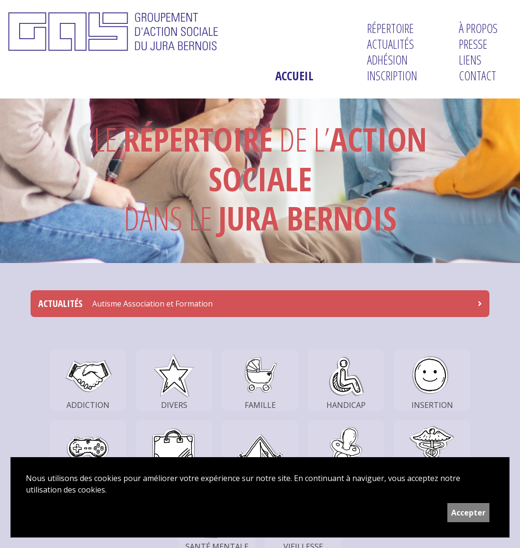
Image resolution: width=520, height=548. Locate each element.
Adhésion (387, 60)
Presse (473, 44)
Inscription (392, 76)
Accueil (294, 76)
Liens (470, 60)
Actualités (390, 44)
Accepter (468, 512)
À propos (478, 28)
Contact (477, 76)
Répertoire (390, 28)
